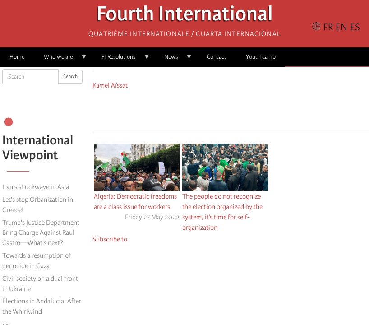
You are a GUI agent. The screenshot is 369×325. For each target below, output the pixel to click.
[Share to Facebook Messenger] (230, 109)
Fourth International (185, 16)
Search (70, 76)
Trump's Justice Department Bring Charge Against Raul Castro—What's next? (40, 232)
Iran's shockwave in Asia (35, 187)
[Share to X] (217, 109)
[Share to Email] (243, 109)
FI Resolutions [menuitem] (121, 59)
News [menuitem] (173, 59)
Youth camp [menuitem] (261, 56)
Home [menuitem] (16, 56)
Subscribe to (109, 239)
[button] (255, 109)
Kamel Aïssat (110, 85)
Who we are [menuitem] (60, 59)
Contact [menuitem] (216, 56)
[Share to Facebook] (205, 109)
